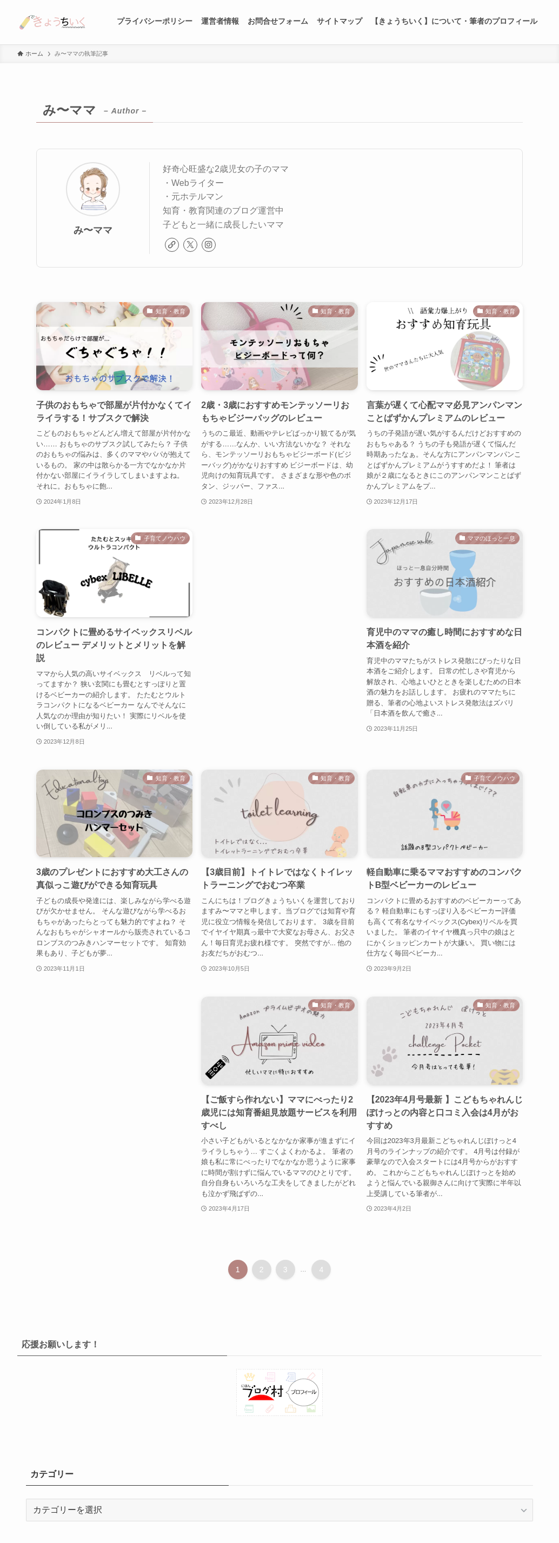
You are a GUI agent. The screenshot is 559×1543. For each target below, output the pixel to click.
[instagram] (209, 245)
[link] (172, 245)
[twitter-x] (190, 245)
